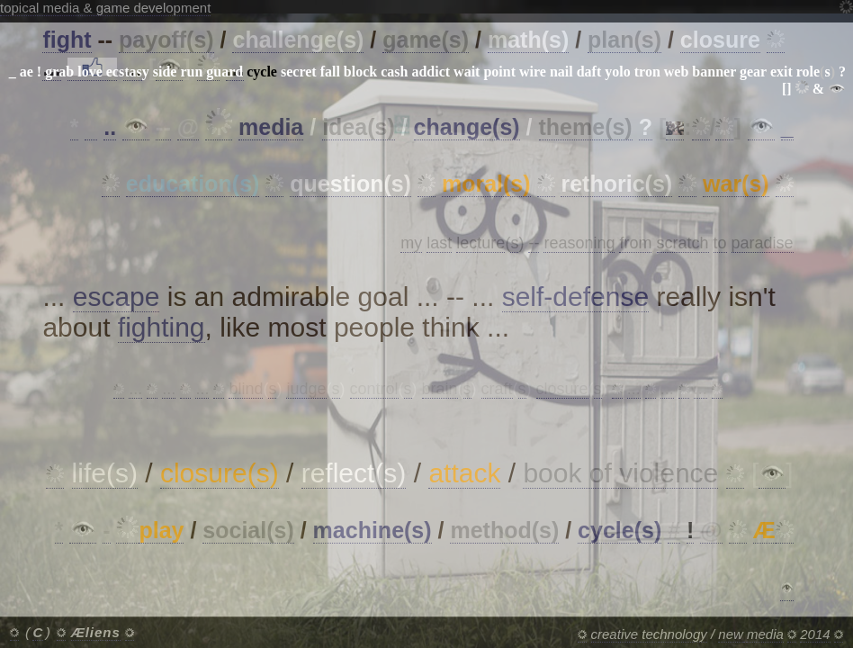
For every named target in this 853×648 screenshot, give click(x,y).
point (499, 71)
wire (532, 71)
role (808, 71)
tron (647, 71)
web (676, 71)
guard (224, 71)
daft (589, 71)
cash (394, 71)
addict (430, 71)
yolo (617, 71)
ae (26, 71)
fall (330, 71)
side (165, 71)
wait (466, 71)
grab (59, 71)
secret (299, 71)
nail (561, 71)
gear (753, 71)
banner (714, 71)
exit (781, 71)
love (90, 71)
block (360, 71)
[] (787, 88)
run (191, 71)
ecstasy (127, 71)
